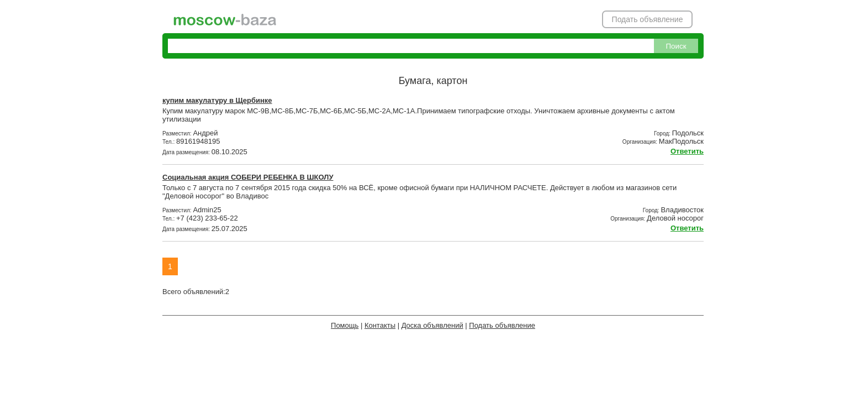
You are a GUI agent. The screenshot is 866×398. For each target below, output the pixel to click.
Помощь (344, 325)
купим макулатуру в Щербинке (217, 100)
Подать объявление (647, 19)
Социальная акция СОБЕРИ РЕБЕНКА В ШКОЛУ (247, 177)
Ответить (687, 151)
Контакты (380, 325)
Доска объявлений (432, 325)
